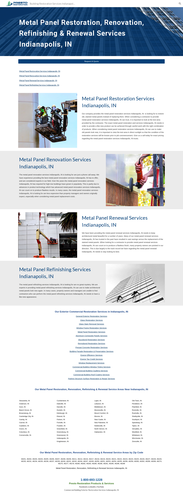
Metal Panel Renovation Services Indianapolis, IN (39, 76)
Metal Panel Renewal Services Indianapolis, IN (38, 80)
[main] (91, 31)
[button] (180, 4)
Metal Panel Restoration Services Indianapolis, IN (39, 71)
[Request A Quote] (91, 61)
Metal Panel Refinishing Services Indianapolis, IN (39, 85)
